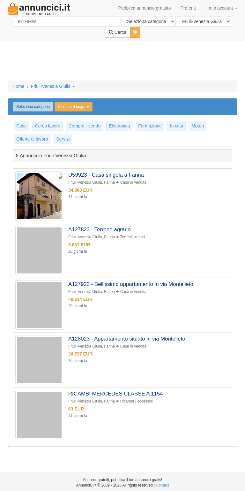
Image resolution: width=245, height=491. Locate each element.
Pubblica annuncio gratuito (144, 8)
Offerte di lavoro (32, 139)
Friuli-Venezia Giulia (53, 86)
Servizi (63, 139)
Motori (197, 125)
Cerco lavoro (47, 125)
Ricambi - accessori (136, 401)
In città (176, 125)
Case (21, 125)
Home (18, 86)
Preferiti (188, 8)
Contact (162, 485)
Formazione (150, 125)
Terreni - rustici (132, 237)
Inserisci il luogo (73, 106)
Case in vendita (133, 182)
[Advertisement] (122, 61)
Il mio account (221, 8)
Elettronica (119, 125)
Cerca (117, 32)
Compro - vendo (84, 125)
